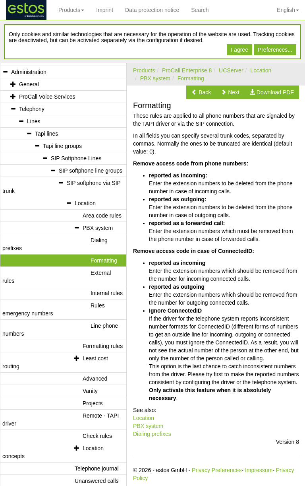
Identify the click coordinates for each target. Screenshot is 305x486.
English (288, 10)
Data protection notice (152, 10)
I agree (239, 50)
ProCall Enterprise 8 (187, 70)
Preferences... (275, 50)
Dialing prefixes (152, 434)
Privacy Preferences (216, 470)
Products (71, 10)
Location (260, 70)
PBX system (155, 78)
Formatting (191, 78)
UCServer (231, 70)
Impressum (258, 470)
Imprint (104, 10)
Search (199, 10)
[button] (201, 92)
